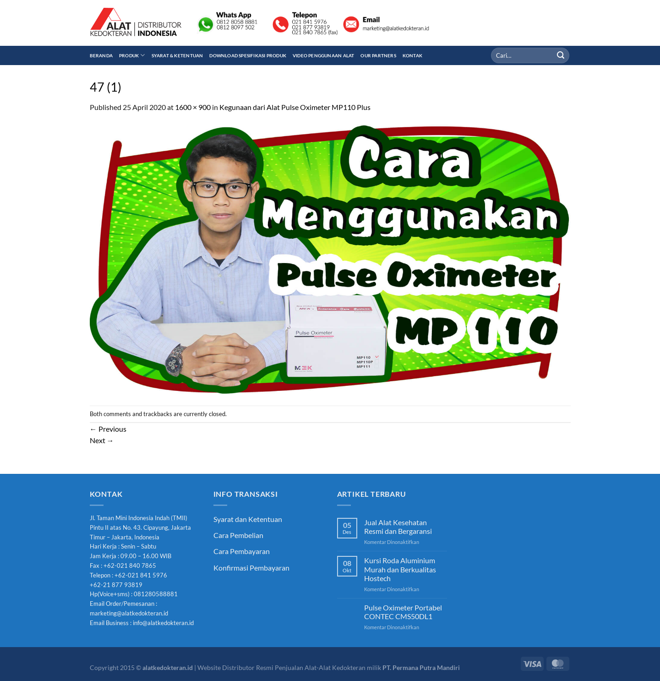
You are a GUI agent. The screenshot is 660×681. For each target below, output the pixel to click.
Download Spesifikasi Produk (247, 55)
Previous (108, 428)
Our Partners (378, 55)
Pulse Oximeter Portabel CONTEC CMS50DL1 (403, 612)
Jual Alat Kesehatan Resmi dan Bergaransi (398, 526)
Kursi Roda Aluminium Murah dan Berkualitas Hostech (400, 569)
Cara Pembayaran (241, 551)
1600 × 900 (193, 107)
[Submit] (560, 55)
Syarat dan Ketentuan (247, 519)
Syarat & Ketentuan (177, 55)
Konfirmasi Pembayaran (251, 567)
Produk (132, 55)
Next (102, 440)
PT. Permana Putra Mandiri (421, 667)
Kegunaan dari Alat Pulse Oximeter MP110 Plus (295, 107)
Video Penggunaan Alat (323, 55)
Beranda (101, 55)
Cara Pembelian (238, 535)
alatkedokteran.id (167, 667)
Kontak (412, 55)
